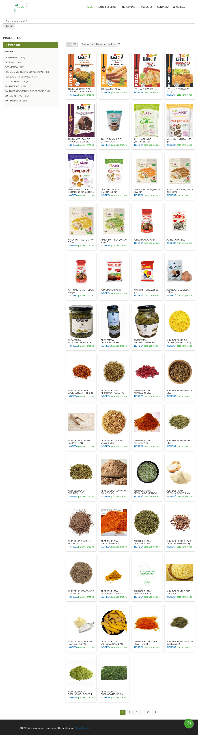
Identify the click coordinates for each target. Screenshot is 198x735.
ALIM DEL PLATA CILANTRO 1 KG (142, 542)
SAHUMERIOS (16, 86)
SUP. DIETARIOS (18, 100)
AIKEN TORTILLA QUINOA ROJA (81, 241)
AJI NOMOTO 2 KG (175, 240)
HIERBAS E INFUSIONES (22, 76)
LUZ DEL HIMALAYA (19, 81)
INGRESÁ (73, 95)
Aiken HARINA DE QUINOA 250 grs (142, 140)
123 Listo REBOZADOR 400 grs (177, 90)
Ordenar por (87, 44)
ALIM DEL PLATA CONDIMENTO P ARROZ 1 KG (113, 592)
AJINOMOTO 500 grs (111, 290)
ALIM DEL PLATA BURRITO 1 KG (76, 492)
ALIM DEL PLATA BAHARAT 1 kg (142, 441)
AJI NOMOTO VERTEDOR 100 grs (81, 291)
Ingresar (179, 7)
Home (90, 6)
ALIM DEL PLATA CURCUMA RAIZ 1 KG (112, 642)
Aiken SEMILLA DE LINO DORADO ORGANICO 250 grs (81, 190)
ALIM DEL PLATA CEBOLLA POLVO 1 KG (178, 492)
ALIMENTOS (16, 57)
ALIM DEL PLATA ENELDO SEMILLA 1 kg (179, 642)
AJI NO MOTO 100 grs (144, 240)
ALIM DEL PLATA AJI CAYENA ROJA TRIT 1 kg (80, 391)
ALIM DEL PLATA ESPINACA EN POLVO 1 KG (80, 692)
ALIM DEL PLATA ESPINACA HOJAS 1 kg (112, 692)
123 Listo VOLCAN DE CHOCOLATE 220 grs (79, 140)
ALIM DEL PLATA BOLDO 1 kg (179, 441)
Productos (146, 7)
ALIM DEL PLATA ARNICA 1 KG (179, 391)
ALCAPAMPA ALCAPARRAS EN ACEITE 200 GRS (81, 341)
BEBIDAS (13, 62)
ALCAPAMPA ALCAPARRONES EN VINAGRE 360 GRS (144, 341)
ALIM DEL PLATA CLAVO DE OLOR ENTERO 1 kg (178, 542)
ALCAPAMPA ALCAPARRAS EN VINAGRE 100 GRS (110, 341)
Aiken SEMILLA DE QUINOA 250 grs (110, 190)
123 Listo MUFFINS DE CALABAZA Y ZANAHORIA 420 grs (81, 90)
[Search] (9, 26)
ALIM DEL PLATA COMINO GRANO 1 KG (81, 592)
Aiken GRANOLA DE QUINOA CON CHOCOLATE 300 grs (111, 140)
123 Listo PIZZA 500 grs (145, 89)
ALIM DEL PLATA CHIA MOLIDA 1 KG (79, 542)
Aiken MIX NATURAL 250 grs (178, 140)
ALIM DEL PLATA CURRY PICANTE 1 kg (146, 642)
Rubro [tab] (9, 51)
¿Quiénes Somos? (107, 7)
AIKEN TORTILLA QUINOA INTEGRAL (179, 190)
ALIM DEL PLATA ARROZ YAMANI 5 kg (113, 441)
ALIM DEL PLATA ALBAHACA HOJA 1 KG (112, 391)
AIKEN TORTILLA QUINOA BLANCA (147, 190)
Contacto (163, 7)
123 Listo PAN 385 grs (111, 89)
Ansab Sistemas (82, 728)
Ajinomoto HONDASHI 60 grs (146, 291)
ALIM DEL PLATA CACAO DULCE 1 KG (113, 492)
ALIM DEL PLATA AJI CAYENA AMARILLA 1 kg (178, 341)
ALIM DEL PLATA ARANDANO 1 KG (142, 391)
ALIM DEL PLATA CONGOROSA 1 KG (143, 592)
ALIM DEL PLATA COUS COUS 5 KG (178, 592)
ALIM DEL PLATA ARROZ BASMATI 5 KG (80, 441)
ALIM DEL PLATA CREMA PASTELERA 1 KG (80, 642)
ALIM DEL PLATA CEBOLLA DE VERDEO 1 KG (146, 492)
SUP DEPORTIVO (18, 96)
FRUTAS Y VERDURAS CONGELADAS (28, 72)
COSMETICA (15, 67)
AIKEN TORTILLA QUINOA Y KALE (114, 241)
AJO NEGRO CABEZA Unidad (177, 291)
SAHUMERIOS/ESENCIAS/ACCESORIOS (29, 91)
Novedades (128, 7)
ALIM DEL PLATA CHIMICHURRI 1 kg (110, 542)
